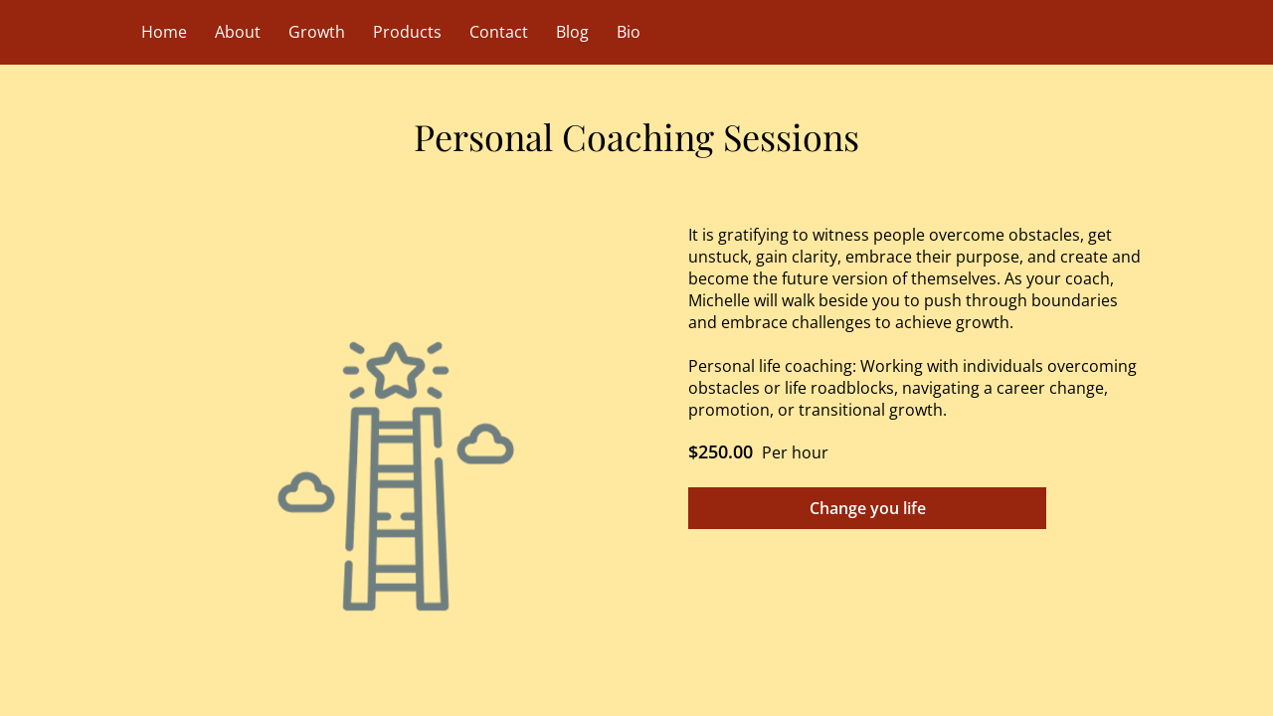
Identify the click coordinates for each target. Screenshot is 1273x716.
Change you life (868, 508)
